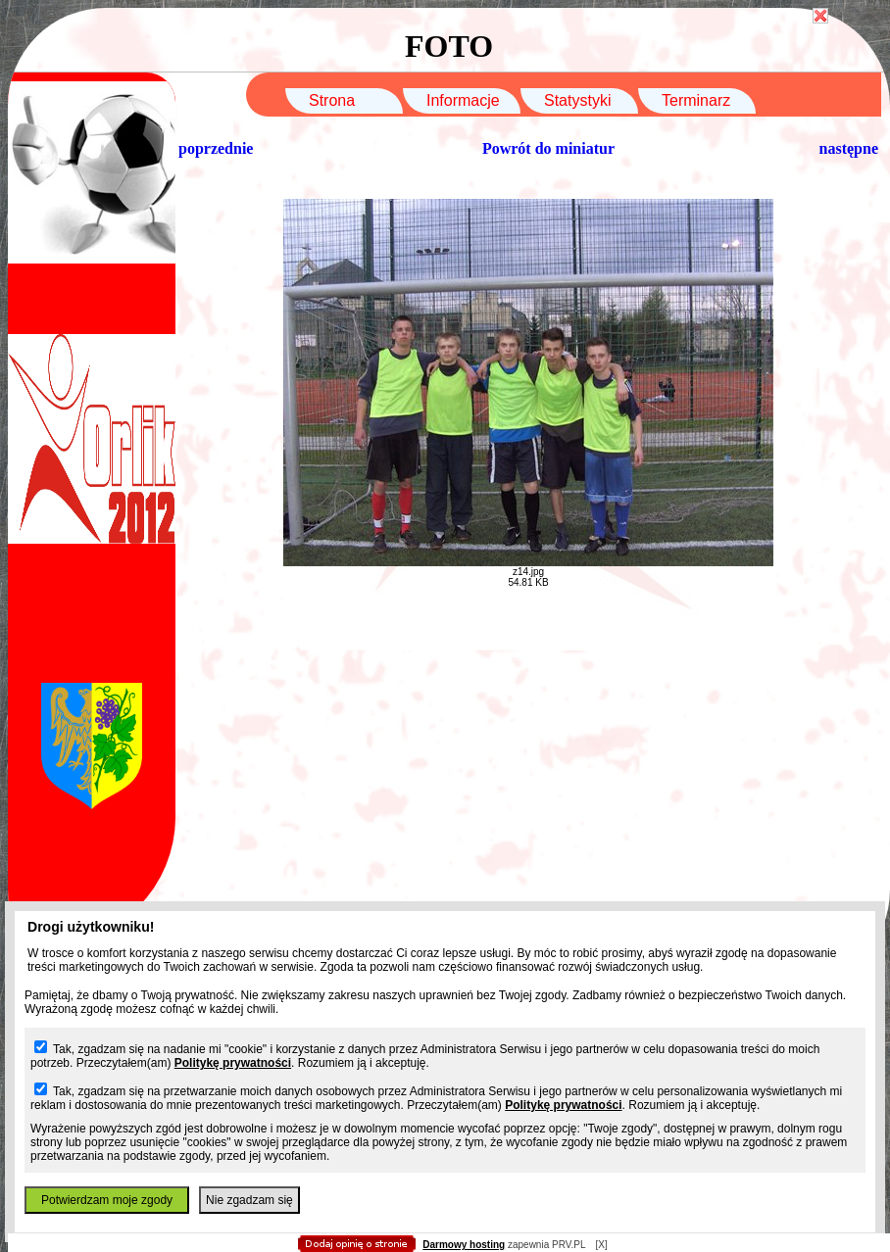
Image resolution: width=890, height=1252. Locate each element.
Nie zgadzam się (249, 1200)
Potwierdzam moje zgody (107, 1200)
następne (848, 148)
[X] (601, 1244)
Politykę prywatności (232, 1063)
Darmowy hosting (463, 1244)
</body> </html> (445, 98)
